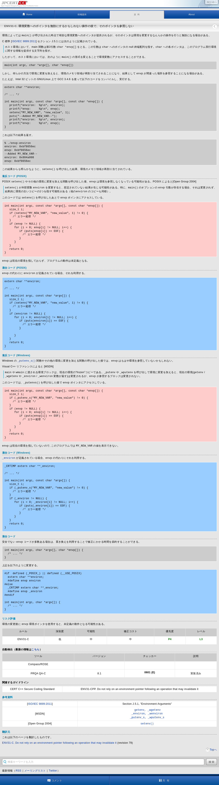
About (192, 14)
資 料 (137, 14)
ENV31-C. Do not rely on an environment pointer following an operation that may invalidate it (59, 737)
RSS (18, 765)
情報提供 (82, 14)
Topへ (213, 744)
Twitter (53, 765)
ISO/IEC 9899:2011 (24, 41)
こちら (35, 645)
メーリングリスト (35, 765)
